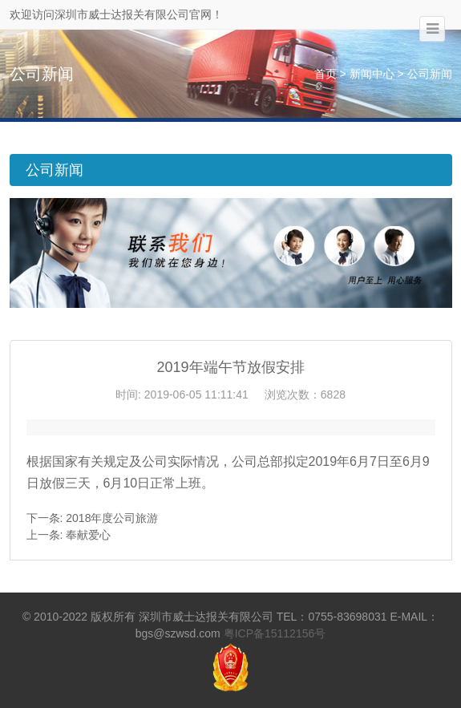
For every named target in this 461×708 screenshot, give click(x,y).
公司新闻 (429, 73)
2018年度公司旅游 (112, 518)
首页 (325, 73)
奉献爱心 (88, 534)
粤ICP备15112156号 (275, 633)
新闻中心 (372, 73)
